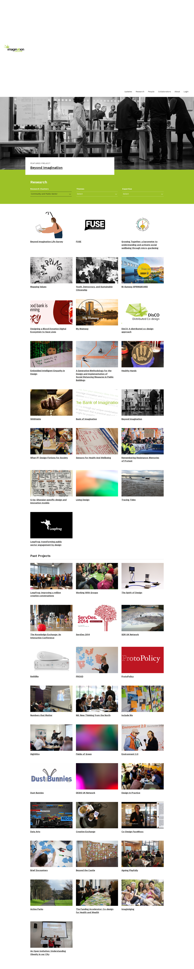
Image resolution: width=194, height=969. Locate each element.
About (177, 92)
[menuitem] (128, 91)
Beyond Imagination (48, 168)
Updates (128, 92)
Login (186, 92)
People (151, 92)
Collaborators (164, 92)
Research (140, 92)
